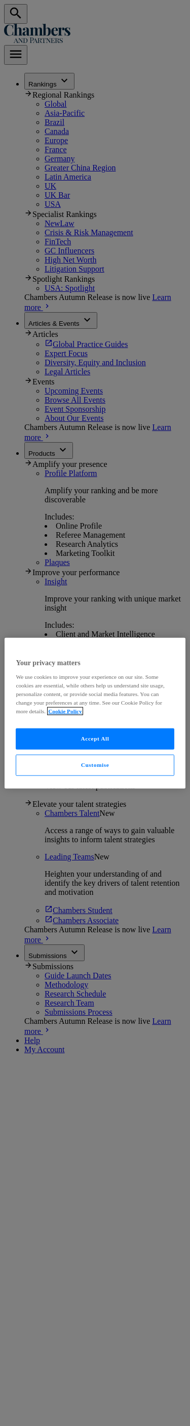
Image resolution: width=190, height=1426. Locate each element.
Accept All (95, 739)
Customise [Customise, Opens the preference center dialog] (95, 765)
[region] (95, 713)
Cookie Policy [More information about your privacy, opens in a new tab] (65, 711)
